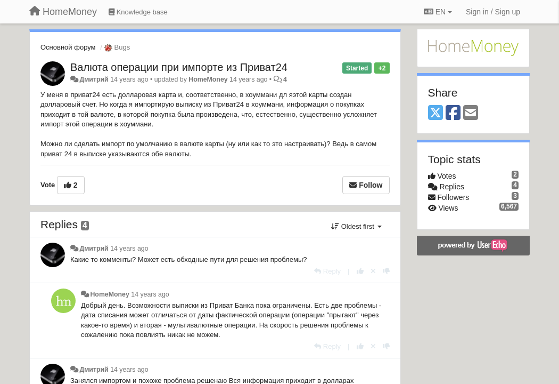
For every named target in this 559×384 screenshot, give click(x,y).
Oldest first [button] (356, 226)
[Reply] (327, 271)
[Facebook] (453, 113)
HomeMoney (207, 79)
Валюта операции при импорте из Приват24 (178, 67)
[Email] (470, 113)
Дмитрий (93, 79)
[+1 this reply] (360, 271)
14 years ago (129, 248)
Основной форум (68, 47)
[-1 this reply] (386, 271)
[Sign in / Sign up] (493, 12)
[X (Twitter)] (435, 113)
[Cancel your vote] (373, 271)
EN (438, 11)
